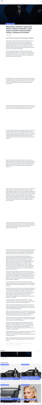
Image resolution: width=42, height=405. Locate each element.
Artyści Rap (22, 3)
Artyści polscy (8, 3)
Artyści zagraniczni (15, 3)
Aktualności (2, 3)
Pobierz (11, 355)
